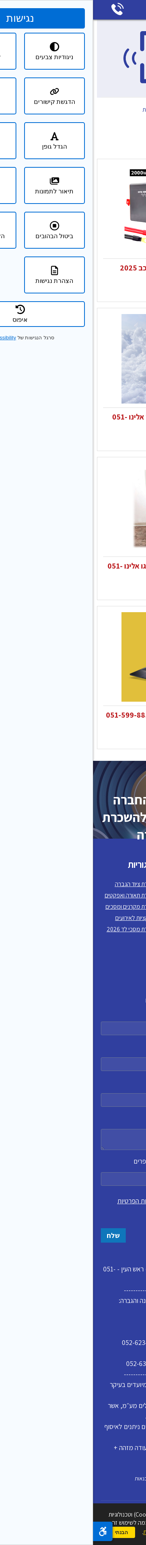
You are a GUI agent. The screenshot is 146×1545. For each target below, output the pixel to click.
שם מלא (73, 1020)
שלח (20, 1235)
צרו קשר (129, 952)
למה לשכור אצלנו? (116, 906)
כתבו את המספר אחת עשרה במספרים (73, 1171)
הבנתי (28, 1532)
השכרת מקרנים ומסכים (38, 906)
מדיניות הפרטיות (45, 1200)
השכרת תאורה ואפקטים (38, 895)
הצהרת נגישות (122, 929)
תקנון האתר (125, 895)
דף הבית (130, 109)
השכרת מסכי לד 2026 (39, 929)
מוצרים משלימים (92, 118)
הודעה (73, 1131)
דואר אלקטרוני (73, 1092)
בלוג (133, 918)
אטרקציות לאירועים (43, 918)
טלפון (73, 1056)
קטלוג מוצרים (96, 109)
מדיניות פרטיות (121, 940)
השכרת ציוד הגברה (43, 884)
